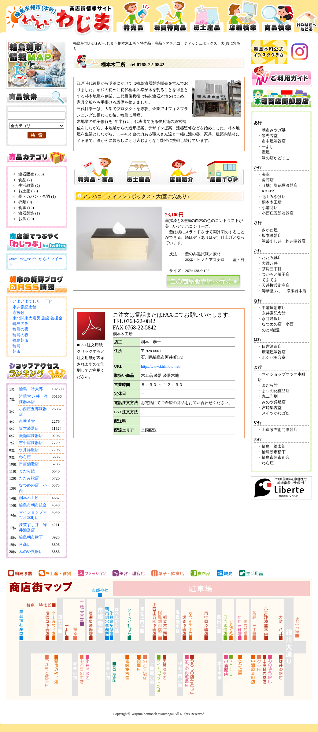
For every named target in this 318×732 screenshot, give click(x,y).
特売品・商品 (151, 43)
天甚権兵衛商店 (276, 285)
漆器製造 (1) (29, 213)
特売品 (133, 18)
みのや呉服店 (31, 551)
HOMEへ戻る (306, 18)
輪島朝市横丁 (31, 537)
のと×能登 (271, 330)
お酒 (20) (26, 218)
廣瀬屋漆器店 (31, 435)
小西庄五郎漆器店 (278, 213)
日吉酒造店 (29, 464)
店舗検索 (242, 18)
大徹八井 (270, 263)
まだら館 (27, 471)
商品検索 (277, 18)
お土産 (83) (28, 191)
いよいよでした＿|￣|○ (32, 301)
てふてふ (270, 280)
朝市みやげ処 (274, 130)
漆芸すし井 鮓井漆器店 (283, 241)
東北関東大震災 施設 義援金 (37, 318)
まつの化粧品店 (276, 390)
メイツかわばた (276, 413)
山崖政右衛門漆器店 (280, 429)
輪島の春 (20, 335)
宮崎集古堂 (272, 407)
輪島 (16, 346)
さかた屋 (270, 230)
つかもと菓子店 (276, 274)
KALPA (268, 191)
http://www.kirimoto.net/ (160, 366)
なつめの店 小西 (278, 324)
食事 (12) (26, 207)
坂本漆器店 (29, 428)
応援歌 (18, 312)
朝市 (16, 351)
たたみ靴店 (29, 478)
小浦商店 (270, 207)
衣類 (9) (25, 202)
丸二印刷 (270, 396)
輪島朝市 (20, 340)
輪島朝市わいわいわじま (93, 43)
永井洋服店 (29, 449)
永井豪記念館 (24, 307)
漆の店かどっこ (276, 158)
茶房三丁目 (272, 269)
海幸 (266, 174)
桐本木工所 (29, 497)
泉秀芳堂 (27, 421)
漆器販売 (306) (31, 174)
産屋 (266, 152)
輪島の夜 (20, 323)
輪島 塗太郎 (31, 389)
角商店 (25, 544)
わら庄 (25, 456)
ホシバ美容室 (274, 357)
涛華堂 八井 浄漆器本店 (284, 291)
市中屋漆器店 (31, 442)
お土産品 (206, 18)
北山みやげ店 (274, 196)
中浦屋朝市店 (274, 307)
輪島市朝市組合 (33, 505)
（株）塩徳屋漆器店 (281, 185)
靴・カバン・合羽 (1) (37, 196)
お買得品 (170, 18)
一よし (268, 146)
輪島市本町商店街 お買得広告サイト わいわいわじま (57, 18)
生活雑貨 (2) (29, 185)
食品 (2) (25, 180)
